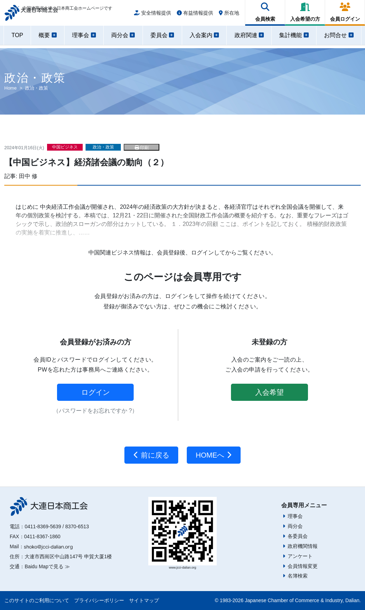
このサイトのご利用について (36, 600)
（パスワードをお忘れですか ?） (95, 411)
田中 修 (28, 176)
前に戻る (151, 455)
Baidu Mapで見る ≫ (47, 566)
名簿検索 (298, 576)
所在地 (229, 15)
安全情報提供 (152, 15)
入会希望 (269, 392)
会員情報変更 (303, 566)
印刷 (142, 147)
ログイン (95, 392)
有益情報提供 (195, 15)
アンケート (300, 556)
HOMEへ (214, 455)
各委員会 (298, 536)
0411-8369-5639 (43, 526)
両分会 (295, 526)
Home (10, 88)
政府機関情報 (303, 546)
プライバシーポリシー (99, 600)
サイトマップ (144, 600)
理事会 (295, 516)
